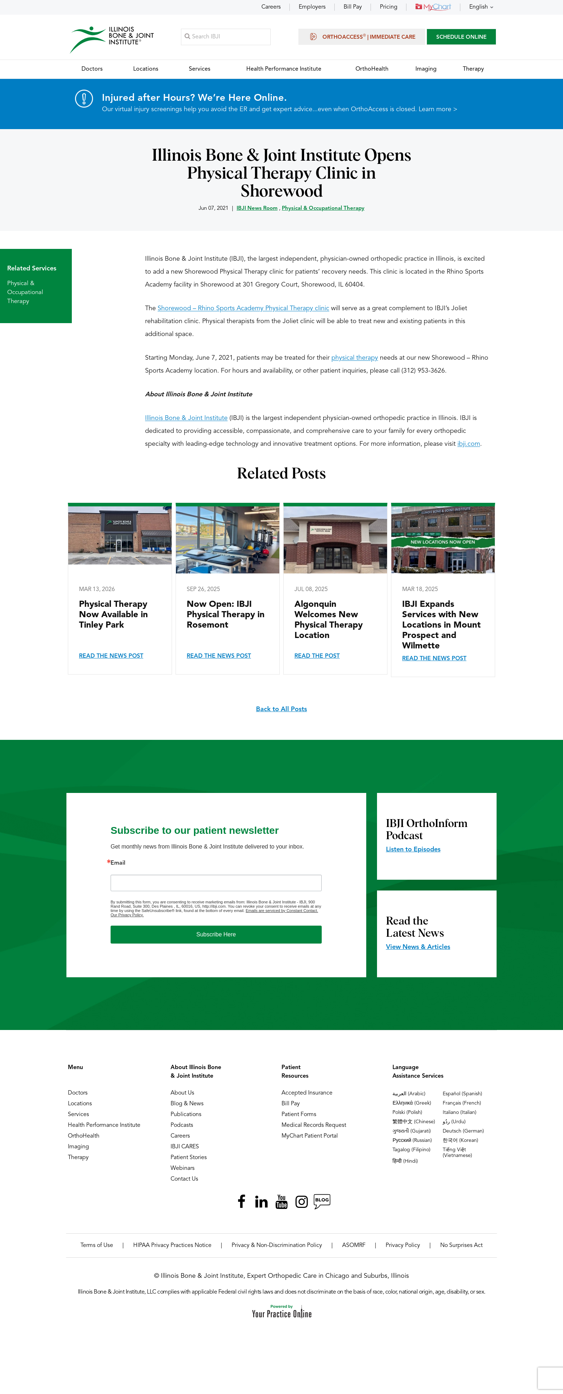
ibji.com (468, 444)
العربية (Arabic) (408, 1094)
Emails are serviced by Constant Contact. (282, 911)
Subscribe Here (216, 935)
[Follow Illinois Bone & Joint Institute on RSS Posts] (322, 1202)
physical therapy (354, 358)
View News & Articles (418, 947)
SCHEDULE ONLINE (461, 37)
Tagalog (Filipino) (411, 1150)
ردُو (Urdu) (454, 1122)
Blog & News (187, 1104)
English (478, 7)
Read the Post (317, 657)
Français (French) (462, 1103)
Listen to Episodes (413, 850)
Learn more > (438, 110)
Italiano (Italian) (459, 1112)
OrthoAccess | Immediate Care (361, 36)
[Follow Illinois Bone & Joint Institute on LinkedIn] (261, 1202)
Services (78, 1115)
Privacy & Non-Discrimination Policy (277, 1246)
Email (118, 863)
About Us (182, 1093)
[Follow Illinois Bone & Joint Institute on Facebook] (241, 1202)
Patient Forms (299, 1115)
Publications (186, 1115)
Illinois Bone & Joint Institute (186, 418)
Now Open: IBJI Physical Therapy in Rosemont (226, 615)
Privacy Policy (403, 1246)
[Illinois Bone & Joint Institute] (112, 40)
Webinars (183, 1169)
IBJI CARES (185, 1147)
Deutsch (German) (463, 1131)
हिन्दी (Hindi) (405, 1161)
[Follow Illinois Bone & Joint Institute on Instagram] (302, 1202)
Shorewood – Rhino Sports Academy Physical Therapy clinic (243, 309)
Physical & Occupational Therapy (323, 209)
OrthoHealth (83, 1136)
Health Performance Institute (104, 1126)
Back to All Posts (281, 710)
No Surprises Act (461, 1246)
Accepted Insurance (307, 1093)
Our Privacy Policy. (127, 915)
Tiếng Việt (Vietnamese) (457, 1153)
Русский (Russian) (412, 1140)
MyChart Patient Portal (310, 1136)
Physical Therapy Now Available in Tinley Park (113, 615)
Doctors (78, 1093)
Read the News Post (111, 657)
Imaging (78, 1147)
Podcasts (182, 1126)
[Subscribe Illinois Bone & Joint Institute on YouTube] (281, 1202)
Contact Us (184, 1179)
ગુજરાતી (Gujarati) (411, 1131)
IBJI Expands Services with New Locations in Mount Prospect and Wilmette (441, 626)
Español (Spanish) (462, 1094)
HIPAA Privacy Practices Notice (172, 1246)
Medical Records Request (314, 1126)
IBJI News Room (257, 209)
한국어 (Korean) (460, 1140)
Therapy (78, 1158)
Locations (80, 1104)
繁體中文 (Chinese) (413, 1122)
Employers (312, 7)
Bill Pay (353, 7)
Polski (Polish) (407, 1112)
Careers (271, 7)
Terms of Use (96, 1246)
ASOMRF (354, 1246)
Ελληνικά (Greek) (411, 1103)
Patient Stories (189, 1158)
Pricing (388, 7)
